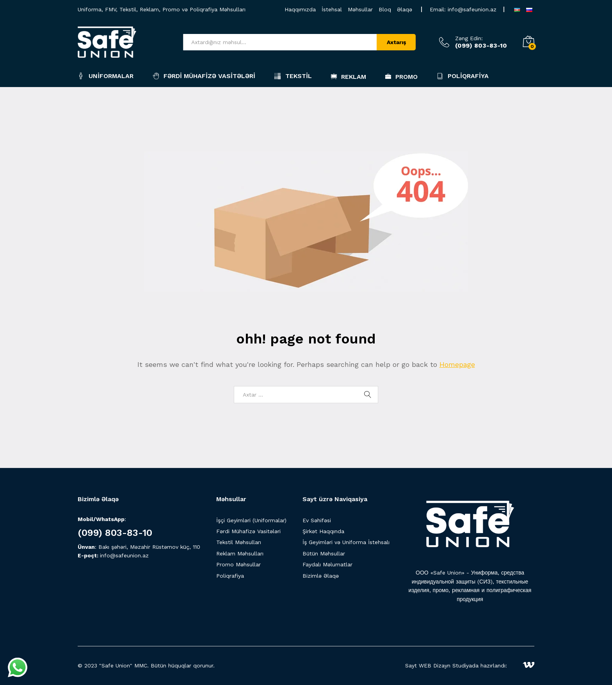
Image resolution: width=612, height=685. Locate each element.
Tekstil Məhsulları (238, 542)
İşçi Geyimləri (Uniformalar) (251, 520)
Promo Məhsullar (238, 564)
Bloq (385, 9)
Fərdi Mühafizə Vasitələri (204, 76)
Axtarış (396, 42)
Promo (401, 76)
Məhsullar (360, 9)
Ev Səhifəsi (316, 520)
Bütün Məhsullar (323, 553)
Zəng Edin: (469, 38)
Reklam (348, 76)
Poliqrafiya (463, 76)
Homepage (457, 364)
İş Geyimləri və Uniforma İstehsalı (346, 542)
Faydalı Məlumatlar (327, 564)
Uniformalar (105, 76)
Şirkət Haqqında (323, 531)
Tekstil (293, 76)
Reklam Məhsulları (239, 553)
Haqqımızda (300, 9)
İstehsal (332, 9)
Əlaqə (404, 9)
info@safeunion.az (472, 9)
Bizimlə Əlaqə (320, 576)
